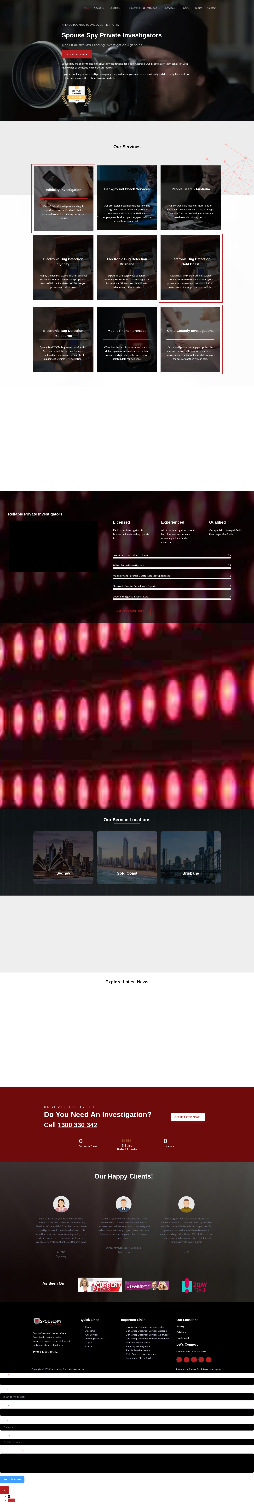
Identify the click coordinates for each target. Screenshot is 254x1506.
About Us (99, 7)
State (3, 1421)
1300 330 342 (77, 1125)
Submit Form (12, 1479)
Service (4, 1435)
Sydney (180, 1326)
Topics (198, 7)
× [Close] (4, 1490)
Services (170, 7)
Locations (115, 7)
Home (85, 7)
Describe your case (10, 1450)
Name (3, 1374)
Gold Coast (182, 1337)
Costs (186, 7)
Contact (211, 7)
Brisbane (181, 1332)
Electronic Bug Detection (143, 7)
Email (3, 1390)
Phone (3, 1405)
